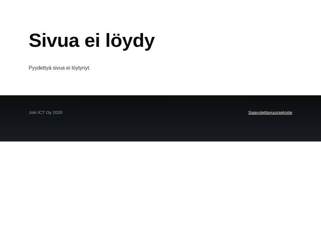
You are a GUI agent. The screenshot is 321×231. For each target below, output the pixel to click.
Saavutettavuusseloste (270, 112)
